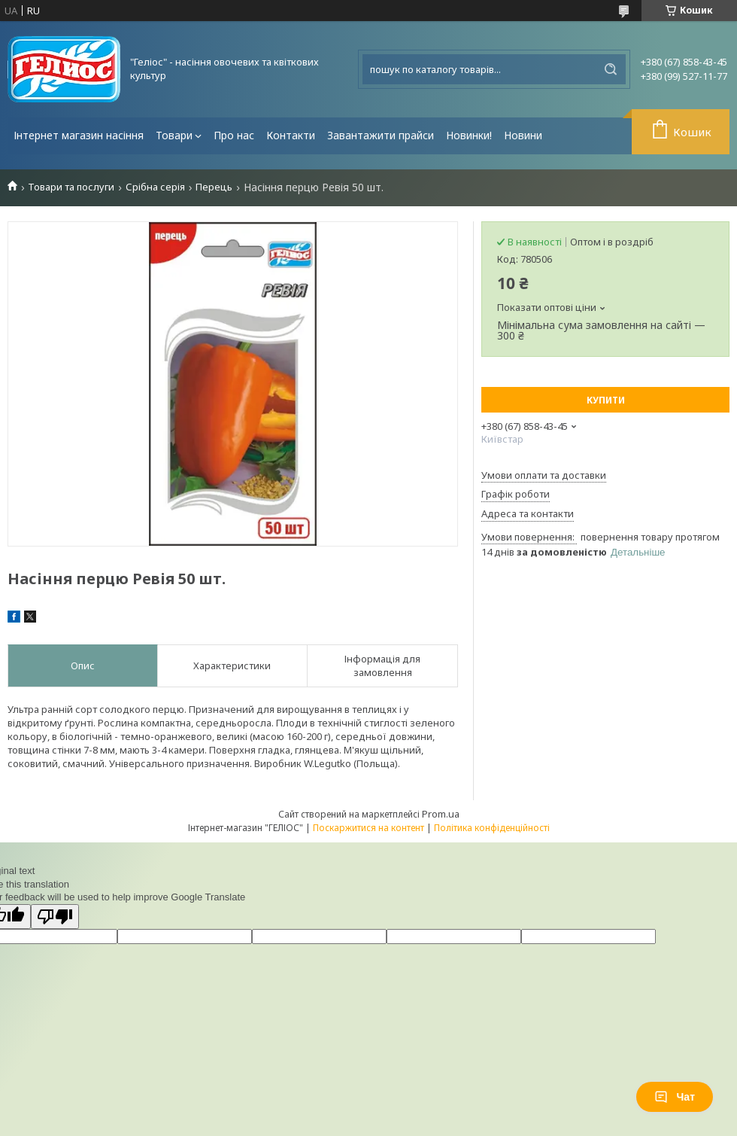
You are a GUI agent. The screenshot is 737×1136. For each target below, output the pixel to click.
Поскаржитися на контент (368, 827)
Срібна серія (155, 187)
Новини (523, 135)
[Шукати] (611, 69)
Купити (606, 400)
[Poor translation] (55, 916)
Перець (214, 187)
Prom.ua (440, 814)
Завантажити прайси (380, 135)
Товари (174, 135)
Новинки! (469, 135)
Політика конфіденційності (492, 827)
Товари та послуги (71, 187)
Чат (674, 1097)
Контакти (290, 135)
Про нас (234, 135)
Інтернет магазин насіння (79, 135)
